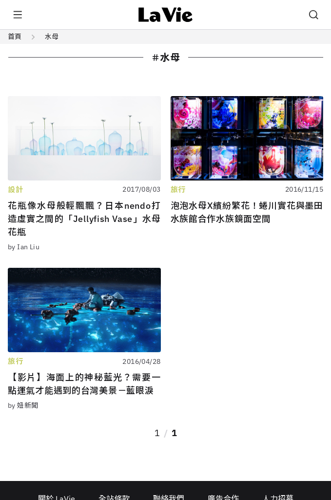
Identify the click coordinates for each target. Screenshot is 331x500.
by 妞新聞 (23, 405)
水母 (51, 36)
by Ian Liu (23, 246)
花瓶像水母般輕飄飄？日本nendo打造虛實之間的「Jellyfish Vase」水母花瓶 (84, 219)
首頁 (14, 36)
